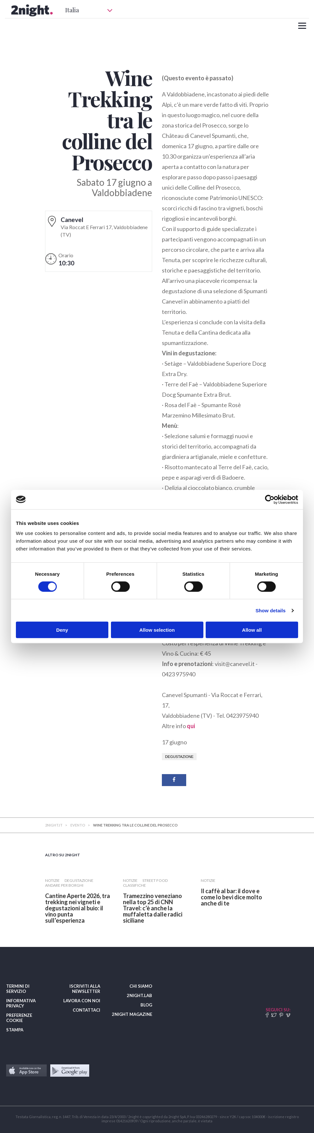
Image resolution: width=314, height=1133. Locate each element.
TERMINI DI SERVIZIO (18, 988)
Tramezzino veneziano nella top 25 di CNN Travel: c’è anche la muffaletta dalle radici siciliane (152, 908)
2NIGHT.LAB (139, 995)
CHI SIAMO (140, 986)
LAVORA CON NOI (81, 1000)
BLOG (146, 1004)
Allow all (252, 630)
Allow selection (157, 630)
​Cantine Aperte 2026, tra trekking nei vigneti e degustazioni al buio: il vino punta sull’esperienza (77, 908)
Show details (271, 610)
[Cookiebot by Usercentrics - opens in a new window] (269, 499)
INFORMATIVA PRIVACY (21, 1003)
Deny (62, 630)
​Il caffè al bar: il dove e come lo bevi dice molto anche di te (231, 897)
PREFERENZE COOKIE (19, 1018)
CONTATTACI (86, 1010)
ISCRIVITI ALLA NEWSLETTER (84, 988)
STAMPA (14, 1029)
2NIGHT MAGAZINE (132, 1014)
